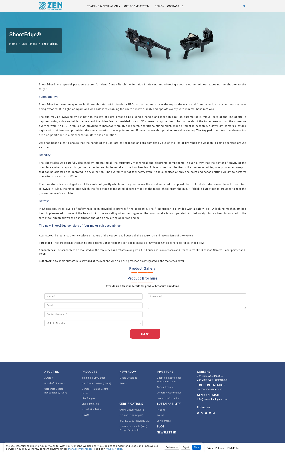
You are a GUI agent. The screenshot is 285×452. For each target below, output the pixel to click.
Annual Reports (165, 387)
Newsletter (166, 432)
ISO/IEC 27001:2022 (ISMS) (134, 420)
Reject (186, 447)
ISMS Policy (233, 448)
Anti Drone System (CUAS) (96, 383)
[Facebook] (198, 413)
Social (160, 415)
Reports (161, 409)
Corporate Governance (169, 392)
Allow (196, 447)
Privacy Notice (113, 448)
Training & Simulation (102, 6)
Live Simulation (90, 403)
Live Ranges (88, 398)
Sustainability (169, 403)
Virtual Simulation (91, 409)
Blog (160, 426)
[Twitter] (202, 413)
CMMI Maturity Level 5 (131, 409)
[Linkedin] (210, 413)
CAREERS (203, 371)
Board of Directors (54, 383)
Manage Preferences (80, 448)
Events (123, 383)
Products (89, 371)
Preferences (172, 447)
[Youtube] (206, 413)
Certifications (131, 403)
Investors (165, 371)
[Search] (244, 6)
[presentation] (175, 319)
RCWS (158, 6)
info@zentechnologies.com (212, 399)
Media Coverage (128, 377)
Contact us (175, 6)
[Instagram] (214, 413)
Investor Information (168, 398)
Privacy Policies (215, 448)
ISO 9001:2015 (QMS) (131, 415)
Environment (164, 420)
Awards (48, 377)
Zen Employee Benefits (210, 376)
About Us (51, 371)
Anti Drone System (136, 6)
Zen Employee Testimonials (212, 379)
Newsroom (128, 371)
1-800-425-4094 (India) (209, 389)
